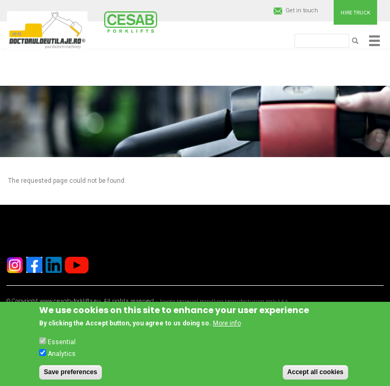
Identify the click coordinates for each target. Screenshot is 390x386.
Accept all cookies (316, 374)
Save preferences (70, 374)
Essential (62, 344)
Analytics (62, 356)
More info (227, 326)
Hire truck (355, 13)
